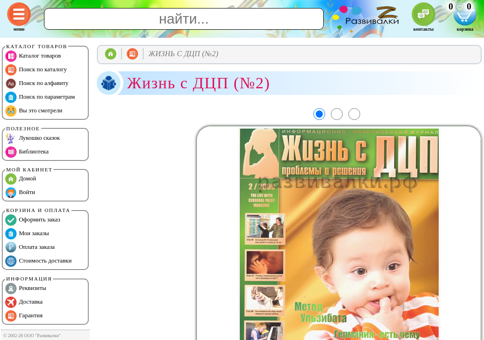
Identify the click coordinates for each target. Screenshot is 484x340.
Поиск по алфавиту (37, 83)
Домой (20, 179)
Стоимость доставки (38, 261)
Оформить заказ (32, 220)
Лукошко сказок (32, 138)
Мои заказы (27, 233)
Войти (20, 192)
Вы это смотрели (33, 111)
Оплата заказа (30, 247)
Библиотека (27, 152)
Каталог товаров (33, 56)
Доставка (24, 302)
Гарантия (24, 316)
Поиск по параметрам (40, 97)
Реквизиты (25, 288)
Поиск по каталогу (36, 70)
